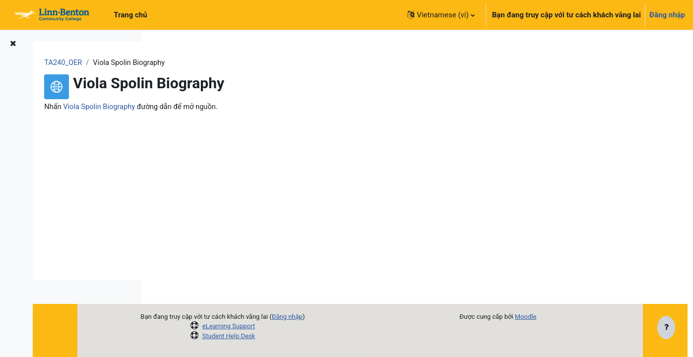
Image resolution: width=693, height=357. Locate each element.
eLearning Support (288, 326)
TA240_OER (180, 63)
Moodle (563, 316)
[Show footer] (666, 328)
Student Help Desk (288, 336)
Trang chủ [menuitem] (130, 14)
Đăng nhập (667, 14)
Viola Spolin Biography (217, 107)
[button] (440, 15)
